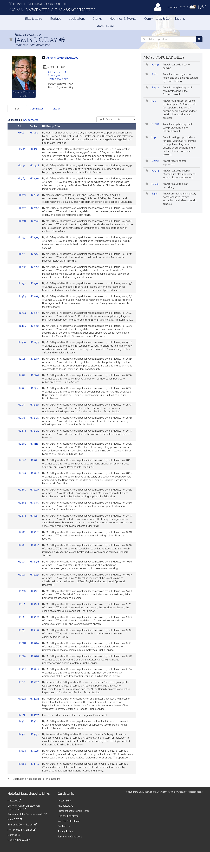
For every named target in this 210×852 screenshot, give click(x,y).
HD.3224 (34, 604)
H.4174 (22, 715)
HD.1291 (34, 132)
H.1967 (22, 178)
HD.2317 (34, 312)
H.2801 (22, 443)
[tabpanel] (72, 450)
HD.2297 (34, 358)
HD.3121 (34, 460)
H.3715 (22, 682)
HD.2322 (34, 430)
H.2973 (22, 532)
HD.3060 (35, 617)
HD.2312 (34, 325)
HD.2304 (34, 283)
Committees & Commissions (164, 18)
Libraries (14, 834)
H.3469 (156, 183)
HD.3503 (34, 502)
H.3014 (22, 561)
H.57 (154, 100)
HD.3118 (34, 443)
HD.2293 (34, 267)
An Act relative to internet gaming (176, 66)
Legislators (77, 18)
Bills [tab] (17, 108)
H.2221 (22, 254)
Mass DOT (15, 819)
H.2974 (22, 545)
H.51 (154, 137)
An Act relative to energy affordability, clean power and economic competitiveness (179, 174)
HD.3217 (34, 515)
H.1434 (22, 165)
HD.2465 (34, 254)
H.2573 (22, 375)
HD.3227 (34, 489)
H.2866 (22, 502)
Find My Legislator (68, 816)
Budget (55, 18)
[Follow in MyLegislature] (11, 39)
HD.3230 (34, 545)
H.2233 (22, 283)
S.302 (155, 74)
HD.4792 (34, 734)
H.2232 (22, 267)
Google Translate (19, 840)
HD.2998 (34, 561)
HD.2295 (34, 208)
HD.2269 (34, 296)
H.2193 (22, 237)
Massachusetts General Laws (73, 811)
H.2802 (22, 460)
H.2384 (22, 312)
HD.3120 (34, 643)
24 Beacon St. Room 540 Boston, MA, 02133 (58, 75)
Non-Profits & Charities (22, 829)
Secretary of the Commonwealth (27, 814)
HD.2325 (34, 417)
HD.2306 (34, 221)
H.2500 (22, 342)
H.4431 (156, 64)
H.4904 (22, 750)
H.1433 (22, 149)
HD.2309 (34, 237)
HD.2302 (34, 375)
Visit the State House (69, 821)
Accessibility (64, 800)
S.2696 (156, 161)
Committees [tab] (36, 108)
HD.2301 (34, 178)
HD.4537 (34, 715)
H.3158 (22, 617)
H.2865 (22, 489)
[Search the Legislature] (199, 39)
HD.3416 (34, 630)
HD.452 (33, 149)
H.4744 (156, 170)
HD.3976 (34, 682)
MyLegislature (65, 805)
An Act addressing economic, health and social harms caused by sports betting (180, 78)
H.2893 (22, 515)
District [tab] (56, 108)
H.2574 (22, 388)
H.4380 (22, 721)
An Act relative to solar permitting (175, 185)
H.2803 (22, 473)
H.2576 (22, 417)
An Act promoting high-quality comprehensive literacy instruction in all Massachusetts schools (180, 198)
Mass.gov (14, 800)
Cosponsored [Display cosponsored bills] (30, 120)
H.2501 (22, 358)
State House (105, 26)
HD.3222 (34, 473)
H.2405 (22, 325)
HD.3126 (34, 656)
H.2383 (22, 296)
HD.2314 (34, 388)
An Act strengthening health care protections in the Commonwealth (178, 91)
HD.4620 (34, 721)
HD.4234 (34, 698)
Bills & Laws (34, 18)
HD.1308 (34, 165)
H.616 (21, 132)
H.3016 (22, 591)
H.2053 (22, 195)
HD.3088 (35, 532)
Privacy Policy (65, 831)
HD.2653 (34, 195)
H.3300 (22, 669)
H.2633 (22, 430)
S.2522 (155, 87)
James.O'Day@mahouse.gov (62, 57)
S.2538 (156, 124)
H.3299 (22, 656)
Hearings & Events (122, 18)
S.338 (155, 193)
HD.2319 (34, 404)
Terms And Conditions (70, 836)
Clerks (97, 18)
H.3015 (22, 574)
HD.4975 (34, 763)
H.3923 (22, 698)
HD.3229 (34, 669)
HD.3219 (34, 574)
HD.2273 (34, 342)
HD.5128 (34, 750)
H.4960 (22, 763)
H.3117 (21, 604)
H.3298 (22, 643)
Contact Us (64, 826)
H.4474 (22, 734)
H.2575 (22, 404)
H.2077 (22, 208)
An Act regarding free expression (174, 163)
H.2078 (22, 221)
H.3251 (22, 630)
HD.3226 (34, 591)
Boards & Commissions (22, 824)
